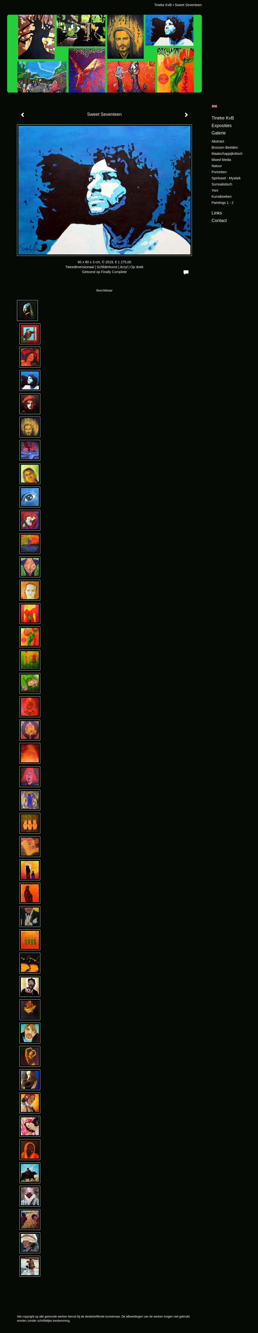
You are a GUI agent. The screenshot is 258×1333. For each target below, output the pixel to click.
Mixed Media (221, 160)
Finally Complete (114, 272)
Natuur (217, 166)
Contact (219, 220)
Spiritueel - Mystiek (226, 178)
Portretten (219, 172)
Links (217, 213)
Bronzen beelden (225, 147)
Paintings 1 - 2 (223, 203)
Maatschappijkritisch (227, 154)
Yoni (215, 190)
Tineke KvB (163, 5)
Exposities (222, 125)
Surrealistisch (222, 184)
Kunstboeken (222, 196)
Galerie (219, 133)
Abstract (218, 141)
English (214, 106)
